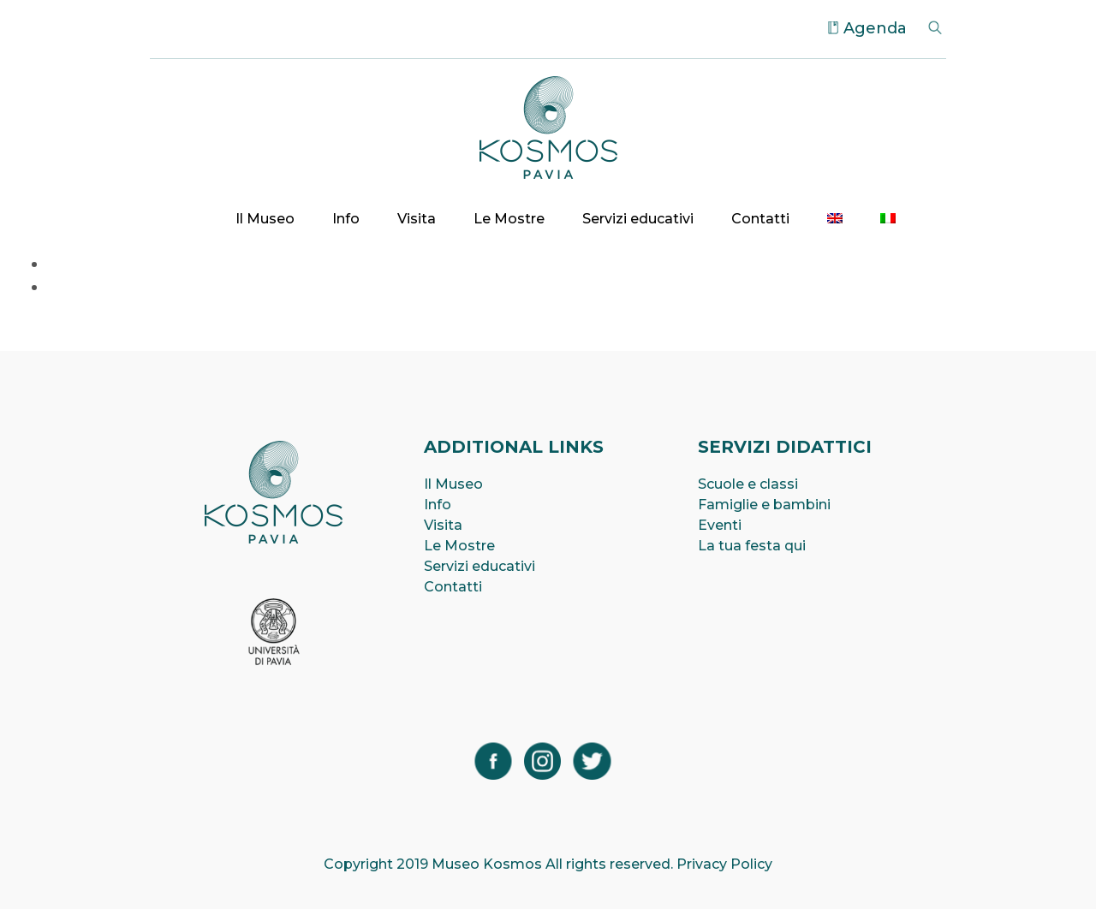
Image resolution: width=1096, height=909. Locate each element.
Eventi (720, 525)
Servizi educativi (638, 219)
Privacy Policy (724, 864)
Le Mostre (509, 219)
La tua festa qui (752, 546)
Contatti (760, 219)
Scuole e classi (748, 484)
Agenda (875, 28)
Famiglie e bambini (764, 504)
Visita (416, 219)
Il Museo (265, 219)
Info (346, 219)
